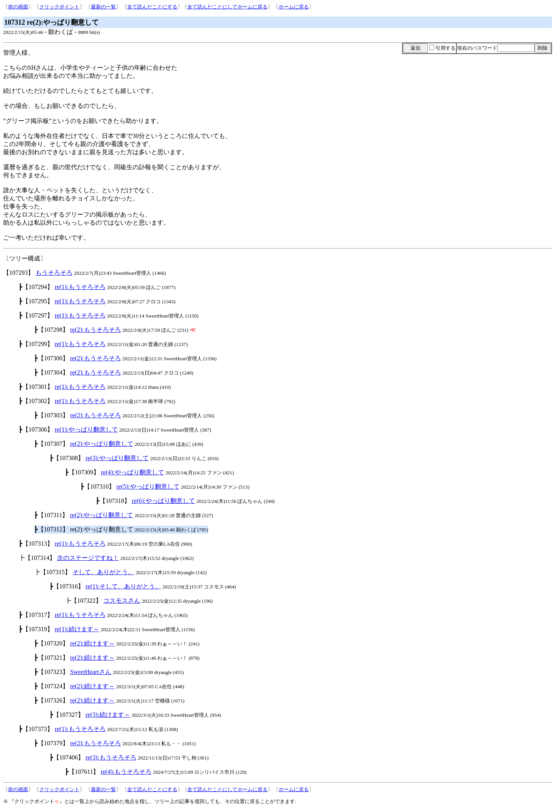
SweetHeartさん (90, 672)
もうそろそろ (53, 272)
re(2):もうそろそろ (95, 329)
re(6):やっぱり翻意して (163, 500)
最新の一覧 (103, 7)
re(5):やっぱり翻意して (148, 486)
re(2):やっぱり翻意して (101, 443)
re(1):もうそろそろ (80, 287)
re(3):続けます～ (108, 714)
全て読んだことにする (152, 7)
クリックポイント (59, 7)
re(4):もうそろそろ (126, 771)
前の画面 (18, 7)
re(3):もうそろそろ (111, 757)
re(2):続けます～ (92, 643)
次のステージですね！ (88, 558)
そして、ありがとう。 (103, 572)
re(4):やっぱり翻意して (132, 472)
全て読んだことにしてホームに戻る (227, 7)
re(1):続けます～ (77, 629)
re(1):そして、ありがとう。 (123, 586)
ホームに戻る (294, 7)
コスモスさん (121, 600)
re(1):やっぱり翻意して (86, 429)
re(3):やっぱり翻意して (117, 458)
